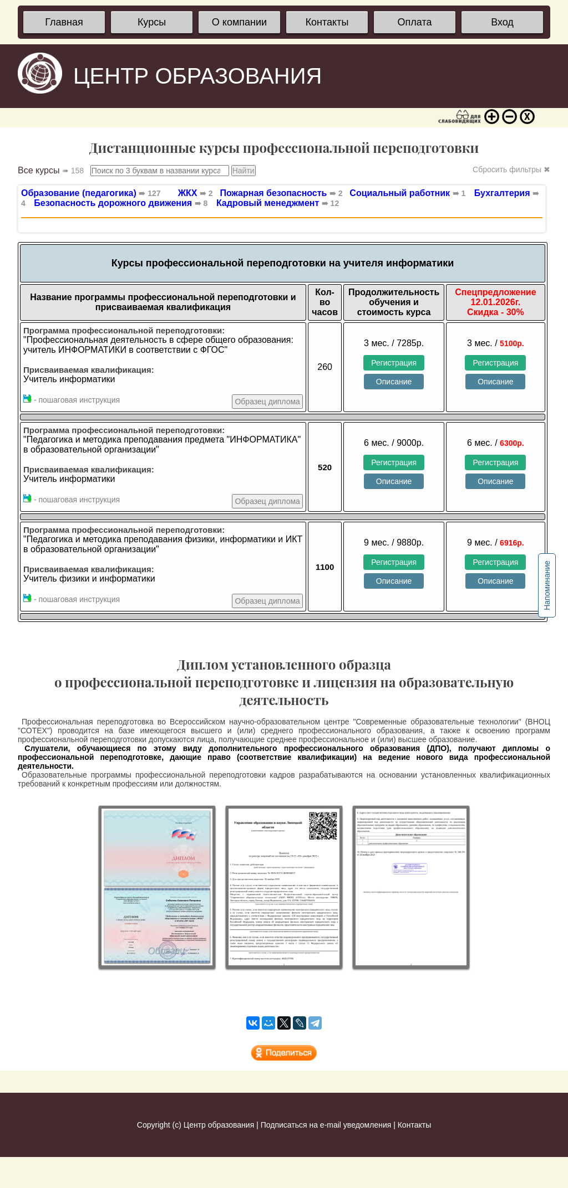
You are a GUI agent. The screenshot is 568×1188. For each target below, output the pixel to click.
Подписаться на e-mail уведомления (326, 1124)
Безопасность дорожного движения (120, 203)
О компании (239, 22)
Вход (502, 22)
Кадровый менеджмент (277, 203)
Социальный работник (404, 193)
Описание (394, 381)
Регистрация (394, 362)
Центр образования (219, 1124)
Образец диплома (267, 401)
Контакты (327, 22)
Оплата (415, 22)
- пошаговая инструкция (71, 399)
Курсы (152, 22)
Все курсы (51, 170)
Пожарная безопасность (279, 193)
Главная (64, 22)
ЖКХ (195, 193)
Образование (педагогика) (91, 193)
